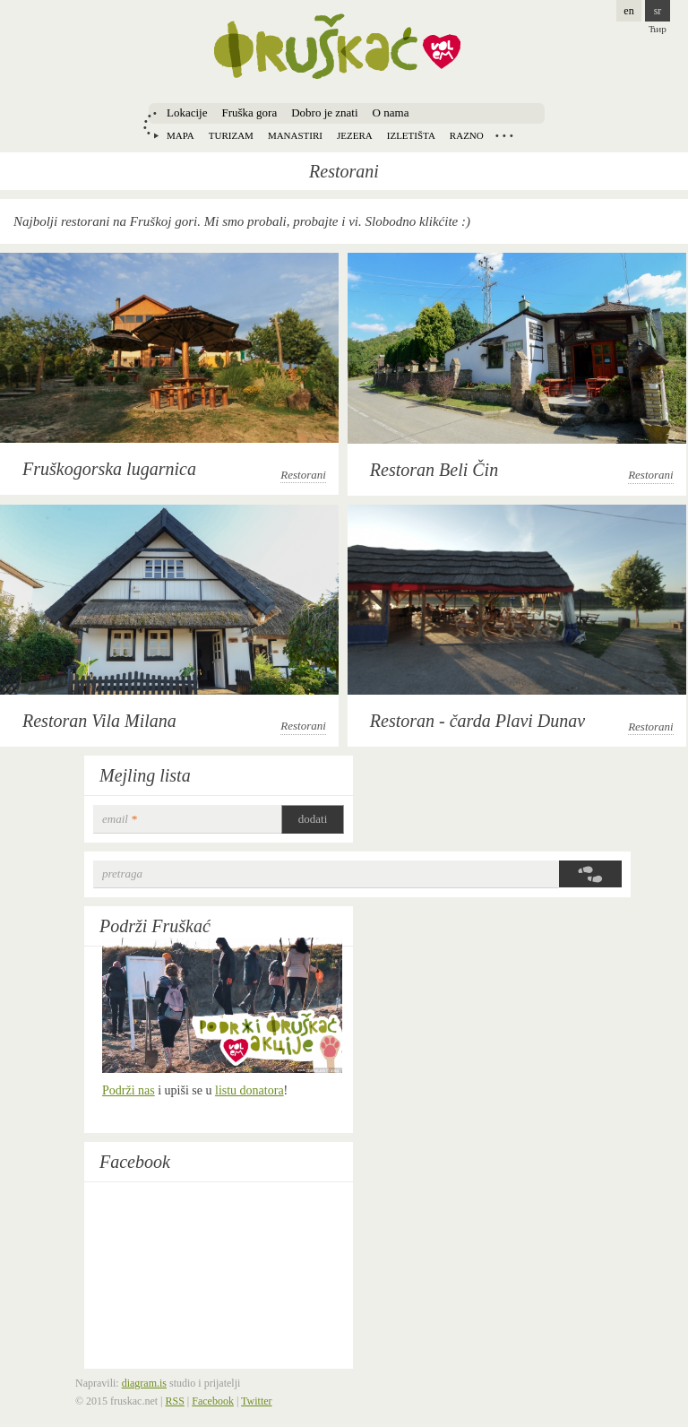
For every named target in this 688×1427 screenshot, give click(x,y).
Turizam (231, 135)
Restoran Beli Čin (434, 470)
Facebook (134, 1162)
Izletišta (411, 135)
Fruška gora (249, 112)
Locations (504, 135)
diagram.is (144, 1383)
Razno (467, 135)
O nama (391, 112)
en (628, 10)
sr (658, 10)
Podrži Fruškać (155, 926)
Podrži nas (128, 1090)
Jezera (355, 135)
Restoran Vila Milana (99, 721)
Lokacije (187, 112)
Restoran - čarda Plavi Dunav (477, 721)
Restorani (303, 474)
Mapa (180, 135)
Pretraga (122, 873)
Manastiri (295, 135)
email (119, 819)
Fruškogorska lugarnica (109, 469)
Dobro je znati (324, 112)
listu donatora (249, 1090)
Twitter (256, 1401)
